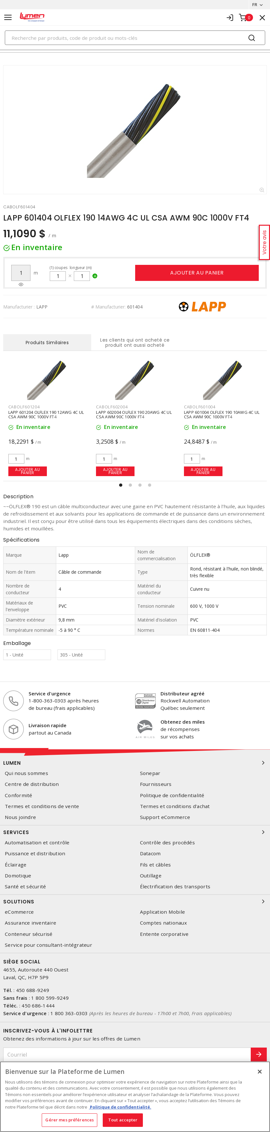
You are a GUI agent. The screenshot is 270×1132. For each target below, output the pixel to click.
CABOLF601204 (24, 407)
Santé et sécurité (25, 887)
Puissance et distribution (35, 853)
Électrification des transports (175, 887)
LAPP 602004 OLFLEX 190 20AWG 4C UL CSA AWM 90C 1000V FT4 (134, 414)
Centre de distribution (32, 784)
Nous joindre (20, 817)
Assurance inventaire (30, 923)
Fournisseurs (156, 784)
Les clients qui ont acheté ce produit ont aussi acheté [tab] (135, 342)
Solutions (135, 901)
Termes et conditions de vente (42, 806)
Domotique (18, 876)
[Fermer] (260, 1072)
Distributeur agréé (183, 693)
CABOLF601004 (199, 407)
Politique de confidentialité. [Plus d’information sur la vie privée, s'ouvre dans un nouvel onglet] (120, 1107)
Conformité (18, 795)
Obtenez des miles (183, 721)
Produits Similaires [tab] (47, 342)
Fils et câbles (155, 865)
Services (135, 832)
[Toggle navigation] (8, 17)
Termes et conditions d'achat (175, 806)
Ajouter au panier (197, 272)
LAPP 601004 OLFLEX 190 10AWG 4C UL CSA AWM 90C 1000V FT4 (222, 414)
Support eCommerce (165, 817)
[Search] (135, 37)
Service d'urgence (50, 693)
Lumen (135, 762)
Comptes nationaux (163, 923)
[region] (135, 1096)
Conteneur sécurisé (29, 934)
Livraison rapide (47, 725)
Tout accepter (123, 1120)
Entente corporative (164, 934)
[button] (120, 485)
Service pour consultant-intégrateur (48, 945)
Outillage (150, 876)
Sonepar (150, 773)
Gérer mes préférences (69, 1120)
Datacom (150, 853)
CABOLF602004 (111, 407)
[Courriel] (127, 1055)
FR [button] (254, 4)
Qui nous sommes (26, 773)
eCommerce (19, 912)
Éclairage (15, 865)
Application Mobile (162, 912)
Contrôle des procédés (167, 843)
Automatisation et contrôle (37, 843)
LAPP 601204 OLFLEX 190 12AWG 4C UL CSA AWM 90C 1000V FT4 (46, 414)
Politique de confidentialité (172, 795)
